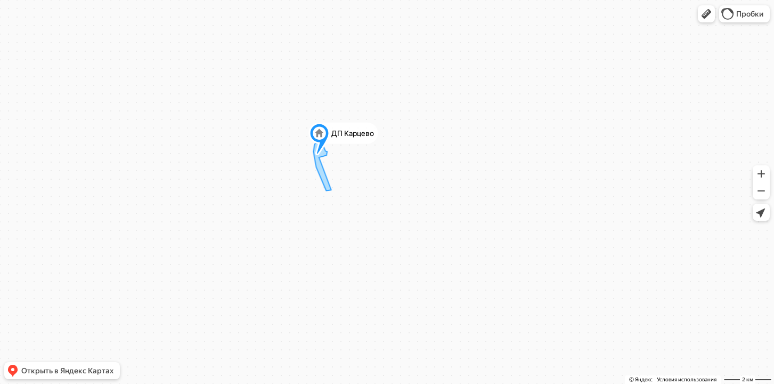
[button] (706, 13)
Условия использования (686, 379)
